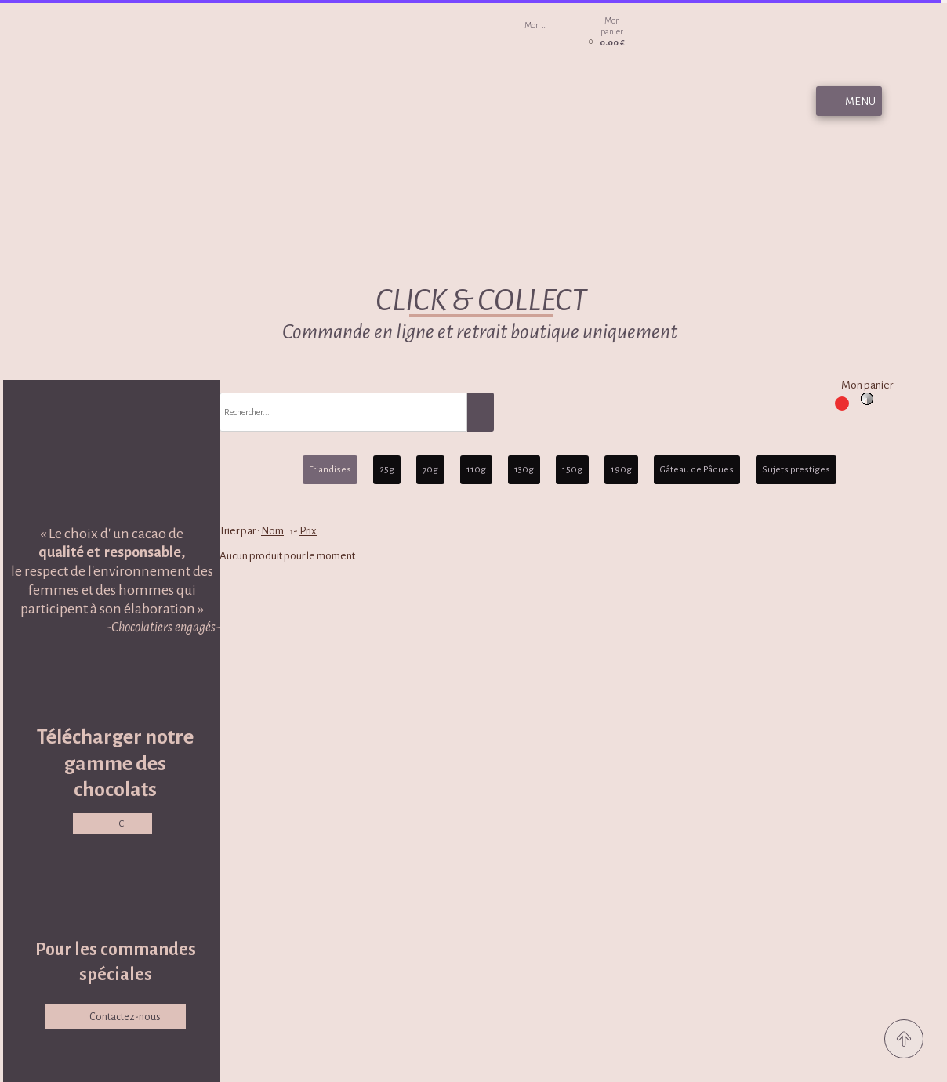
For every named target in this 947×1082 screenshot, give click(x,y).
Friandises (330, 470)
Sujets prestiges (796, 470)
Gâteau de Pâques (697, 470)
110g (476, 470)
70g (430, 470)
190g (621, 470)
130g (524, 470)
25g (386, 470)
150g (572, 470)
